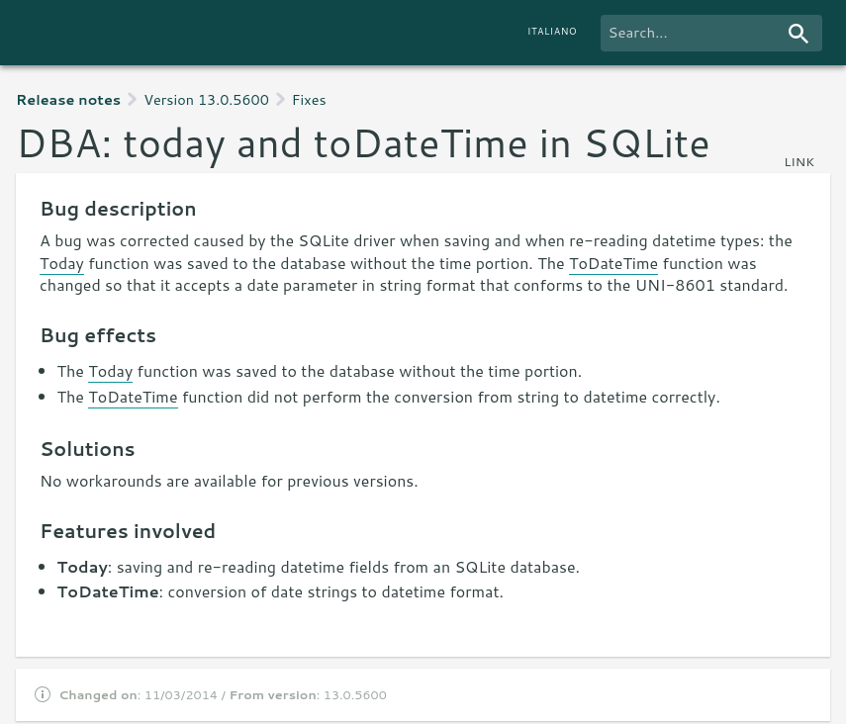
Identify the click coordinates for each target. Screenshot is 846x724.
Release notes (68, 99)
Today (62, 262)
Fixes (309, 99)
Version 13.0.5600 (206, 99)
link (799, 161)
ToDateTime (613, 262)
